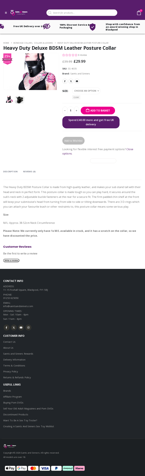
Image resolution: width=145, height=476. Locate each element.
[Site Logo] (19, 13)
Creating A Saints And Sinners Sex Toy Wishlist (28, 426)
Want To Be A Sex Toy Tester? (20, 420)
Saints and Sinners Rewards (18, 353)
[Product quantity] (70, 111)
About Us (8, 347)
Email (77, 81)
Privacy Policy (10, 371)
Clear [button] (76, 97)
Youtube (21, 327)
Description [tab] (10, 171)
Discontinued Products (15, 414)
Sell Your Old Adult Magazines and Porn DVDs (28, 408)
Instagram (28, 327)
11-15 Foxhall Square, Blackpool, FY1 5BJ (25, 289)
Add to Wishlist (73, 140)
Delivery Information (14, 359)
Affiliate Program (12, 396)
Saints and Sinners (80, 73)
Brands (7, 390)
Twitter (70, 81)
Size (65, 91)
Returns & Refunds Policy (17, 377)
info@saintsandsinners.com (18, 306)
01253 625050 (10, 298)
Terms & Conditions (14, 365)
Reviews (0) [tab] (29, 171)
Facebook (65, 81)
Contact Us (9, 341)
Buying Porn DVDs (13, 402)
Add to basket (100, 110)
